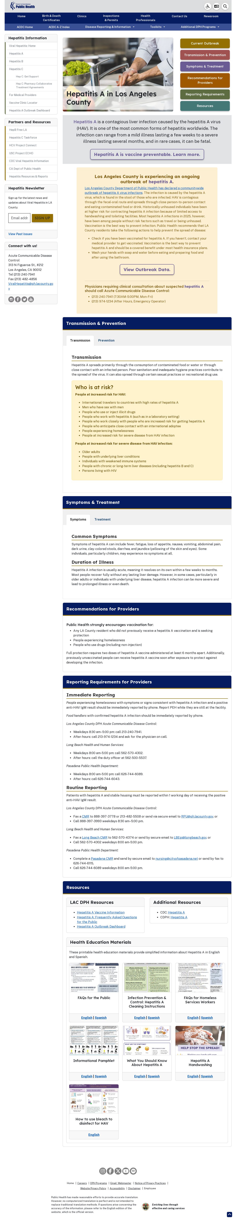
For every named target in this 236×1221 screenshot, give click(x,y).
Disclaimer (134, 1188)
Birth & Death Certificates (51, 18)
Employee (150, 1188)
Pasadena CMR (102, 859)
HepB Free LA (18, 129)
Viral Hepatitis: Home (22, 45)
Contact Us (179, 16)
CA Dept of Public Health (25, 168)
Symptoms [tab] (78, 519)
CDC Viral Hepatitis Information (29, 161)
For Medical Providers (22, 95)
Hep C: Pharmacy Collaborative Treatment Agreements (34, 85)
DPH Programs (98, 1183)
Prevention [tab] (106, 340)
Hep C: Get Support (27, 76)
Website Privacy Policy (93, 1188)
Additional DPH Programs (198, 26)
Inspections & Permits (111, 18)
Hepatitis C (16, 69)
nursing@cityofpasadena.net (177, 859)
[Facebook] (110, 1171)
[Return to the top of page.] (229, 1214)
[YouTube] (125, 1171)
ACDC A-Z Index (59, 27)
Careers (82, 1183)
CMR (85, 816)
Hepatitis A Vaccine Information (101, 912)
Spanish (101, 1018)
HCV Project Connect (23, 145)
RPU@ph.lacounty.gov (197, 816)
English (86, 1018)
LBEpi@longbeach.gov (190, 837)
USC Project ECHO (21, 153)
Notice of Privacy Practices (150, 1183)
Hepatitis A (16, 53)
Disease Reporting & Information (108, 26)
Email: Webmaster (120, 1183)
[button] (216, 6)
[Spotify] (133, 1171)
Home (22, 16)
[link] (207, 6)
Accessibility (117, 1188)
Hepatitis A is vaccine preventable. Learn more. (147, 154)
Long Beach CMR (94, 837)
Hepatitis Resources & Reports (28, 176)
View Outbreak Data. (147, 269)
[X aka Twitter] (118, 1171)
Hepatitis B (16, 61)
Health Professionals (145, 18)
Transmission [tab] (80, 340)
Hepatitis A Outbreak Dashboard (29, 110)
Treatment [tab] (102, 519)
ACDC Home (25, 27)
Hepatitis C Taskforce (23, 137)
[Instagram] (102, 1171)
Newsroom (211, 16)
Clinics (81, 16)
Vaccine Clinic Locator (23, 102)
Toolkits (156, 26)
